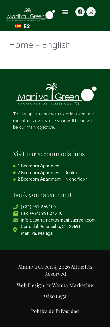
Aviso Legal (55, 296)
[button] (65, 12)
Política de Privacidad (55, 311)
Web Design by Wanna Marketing (55, 285)
